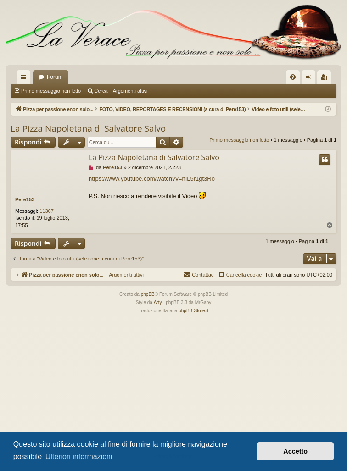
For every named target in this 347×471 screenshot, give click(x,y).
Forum (55, 77)
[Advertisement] (173, 384)
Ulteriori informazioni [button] (78, 456)
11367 (46, 211)
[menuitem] (293, 77)
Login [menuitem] (310, 79)
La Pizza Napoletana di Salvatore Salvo (88, 128)
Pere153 (24, 199)
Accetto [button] (295, 451)
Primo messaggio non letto (51, 91)
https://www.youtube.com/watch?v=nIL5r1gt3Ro (152, 178)
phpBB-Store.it (193, 310)
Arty (158, 302)
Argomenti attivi (130, 91)
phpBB (148, 294)
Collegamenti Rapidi (25, 79)
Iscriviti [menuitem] (326, 79)
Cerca (100, 91)
